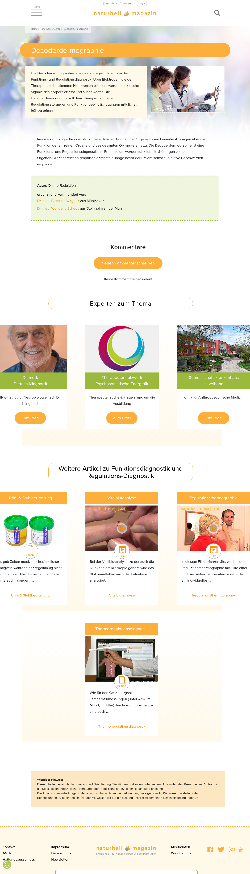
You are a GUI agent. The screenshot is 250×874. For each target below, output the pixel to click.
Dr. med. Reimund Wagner (57, 201)
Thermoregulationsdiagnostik (121, 726)
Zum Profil (30, 418)
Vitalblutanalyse (122, 595)
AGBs (7, 853)
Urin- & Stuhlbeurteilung (30, 595)
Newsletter (60, 859)
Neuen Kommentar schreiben (128, 263)
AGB (198, 798)
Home (34, 28)
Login (142, 3)
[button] (210, 849)
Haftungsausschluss (19, 859)
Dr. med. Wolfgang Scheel (57, 208)
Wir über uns (181, 853)
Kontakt (9, 847)
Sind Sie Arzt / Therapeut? (119, 3)
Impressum (60, 847)
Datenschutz (61, 853)
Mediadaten (180, 847)
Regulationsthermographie (213, 595)
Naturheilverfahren (50, 28)
